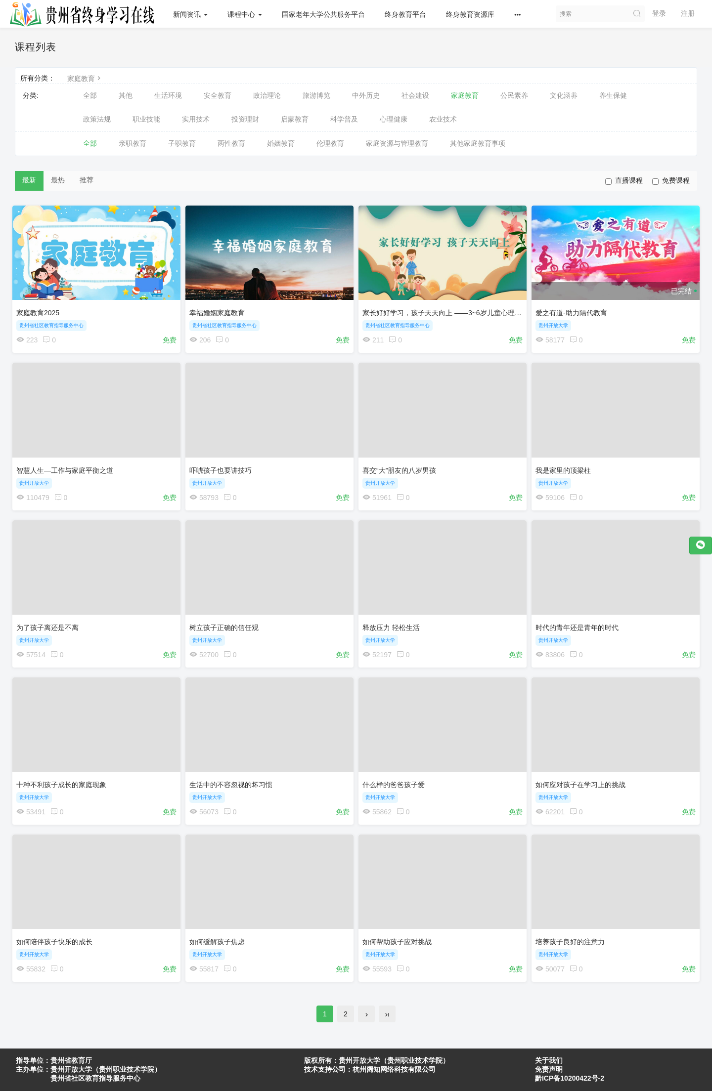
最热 (58, 180)
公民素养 (514, 95)
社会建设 (415, 95)
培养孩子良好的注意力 (572, 948)
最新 (29, 180)
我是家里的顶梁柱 (565, 469)
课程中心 (246, 14)
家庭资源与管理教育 (397, 143)
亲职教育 (132, 143)
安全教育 (217, 95)
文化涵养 (564, 95)
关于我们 (549, 1060)
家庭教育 (85, 79)
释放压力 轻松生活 (393, 629)
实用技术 (196, 119)
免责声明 (549, 1069)
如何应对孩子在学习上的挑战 (583, 789)
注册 (688, 13)
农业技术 (443, 119)
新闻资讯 (192, 14)
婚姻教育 (281, 143)
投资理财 (245, 119)
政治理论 (267, 95)
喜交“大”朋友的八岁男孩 (402, 469)
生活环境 (168, 95)
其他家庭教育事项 (477, 143)
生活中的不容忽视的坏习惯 (233, 789)
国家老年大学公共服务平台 (325, 14)
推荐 (86, 180)
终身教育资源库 (472, 14)
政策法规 (97, 119)
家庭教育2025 (40, 310)
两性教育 (231, 143)
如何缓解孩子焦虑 (219, 948)
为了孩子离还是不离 (50, 629)
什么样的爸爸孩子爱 (396, 789)
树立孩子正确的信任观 (226, 629)
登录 (659, 13)
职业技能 (146, 119)
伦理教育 (330, 143)
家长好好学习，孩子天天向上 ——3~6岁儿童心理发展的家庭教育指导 (472, 310)
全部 (90, 95)
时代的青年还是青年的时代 (579, 629)
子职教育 (182, 143)
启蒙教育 (295, 119)
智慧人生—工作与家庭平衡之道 (67, 469)
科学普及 (344, 119)
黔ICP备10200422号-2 (569, 1078)
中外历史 (366, 95)
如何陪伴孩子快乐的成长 (57, 948)
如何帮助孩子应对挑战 (399, 948)
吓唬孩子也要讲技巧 (223, 469)
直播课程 (624, 180)
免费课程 (671, 180)
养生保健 (613, 95)
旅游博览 (316, 95)
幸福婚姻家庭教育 (219, 310)
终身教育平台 (407, 14)
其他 (126, 95)
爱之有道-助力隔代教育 (574, 310)
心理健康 (393, 119)
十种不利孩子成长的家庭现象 (64, 789)
